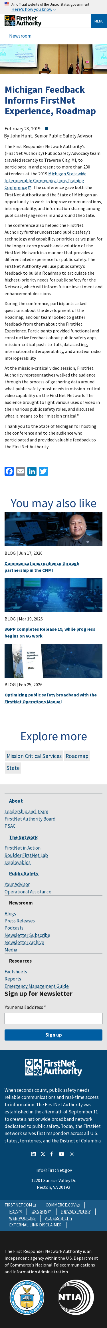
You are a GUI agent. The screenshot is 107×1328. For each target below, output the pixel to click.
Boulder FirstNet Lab (26, 855)
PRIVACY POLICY (76, 1211)
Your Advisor (17, 884)
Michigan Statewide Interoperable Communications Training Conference (45, 180)
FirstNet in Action (23, 848)
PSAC (10, 826)
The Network (23, 837)
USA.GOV (39, 1211)
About (16, 801)
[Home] (23, 24)
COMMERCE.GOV (61, 1205)
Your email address (25, 1007)
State (13, 767)
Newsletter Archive (24, 942)
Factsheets (16, 972)
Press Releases (20, 921)
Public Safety (24, 873)
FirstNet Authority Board (30, 819)
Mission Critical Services (34, 756)
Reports (13, 979)
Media (11, 950)
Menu (99, 21)
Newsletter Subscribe (27, 935)
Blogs (10, 913)
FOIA (13, 1211)
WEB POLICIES (22, 1218)
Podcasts (14, 928)
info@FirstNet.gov (53, 1170)
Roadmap (77, 756)
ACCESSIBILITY (58, 1218)
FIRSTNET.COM (18, 1205)
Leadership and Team (26, 811)
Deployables (18, 862)
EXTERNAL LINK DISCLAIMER (35, 1225)
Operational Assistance (28, 892)
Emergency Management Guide (37, 986)
